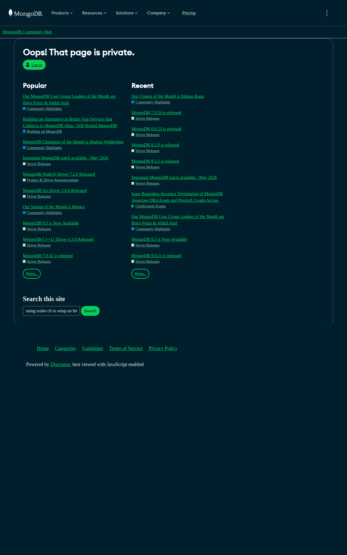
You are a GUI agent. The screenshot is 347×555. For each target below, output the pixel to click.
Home (43, 348)
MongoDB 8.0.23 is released (156, 129)
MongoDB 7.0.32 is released (48, 255)
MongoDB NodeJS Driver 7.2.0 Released (59, 174)
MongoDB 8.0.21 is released (156, 255)
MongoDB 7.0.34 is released (156, 112)
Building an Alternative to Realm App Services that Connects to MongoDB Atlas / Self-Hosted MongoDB (70, 122)
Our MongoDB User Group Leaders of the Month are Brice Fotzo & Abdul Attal (69, 99)
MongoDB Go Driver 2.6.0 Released (55, 190)
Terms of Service (126, 348)
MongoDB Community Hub (27, 32)
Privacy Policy (163, 348)
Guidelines (92, 348)
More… (31, 273)
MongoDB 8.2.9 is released (155, 145)
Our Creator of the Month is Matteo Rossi (167, 96)
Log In (34, 64)
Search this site (44, 298)
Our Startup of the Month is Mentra (54, 206)
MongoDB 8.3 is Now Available (51, 223)
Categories (65, 348)
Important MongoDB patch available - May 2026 (65, 158)
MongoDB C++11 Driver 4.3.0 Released (58, 239)
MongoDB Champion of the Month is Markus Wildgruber (73, 142)
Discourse (60, 364)
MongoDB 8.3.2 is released (155, 161)
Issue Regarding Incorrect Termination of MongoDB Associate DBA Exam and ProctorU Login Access (177, 197)
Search (90, 310)
